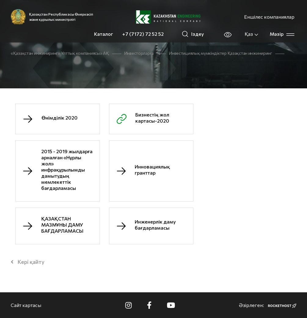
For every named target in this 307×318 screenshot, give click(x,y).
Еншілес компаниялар (269, 17)
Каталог (103, 34)
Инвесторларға (139, 53)
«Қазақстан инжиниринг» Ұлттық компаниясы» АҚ (60, 53)
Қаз (252, 34)
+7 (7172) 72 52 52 (143, 34)
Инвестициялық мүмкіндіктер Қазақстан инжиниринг (220, 53)
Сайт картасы (26, 305)
